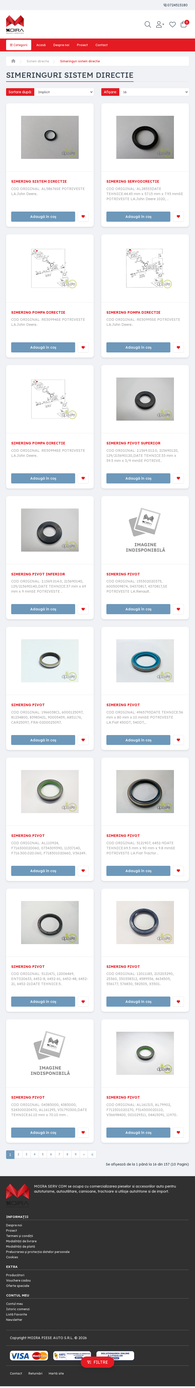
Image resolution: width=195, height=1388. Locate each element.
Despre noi (66, 45)
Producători (16, 1279)
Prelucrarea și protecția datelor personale (41, 1256)
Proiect (88, 45)
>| (94, 1160)
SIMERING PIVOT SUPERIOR (136, 443)
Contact (109, 45)
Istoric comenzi (19, 1312)
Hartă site (60, 1375)
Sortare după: (20, 91)
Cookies (13, 1261)
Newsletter (15, 1322)
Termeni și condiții (21, 1241)
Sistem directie (39, 61)
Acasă (43, 45)
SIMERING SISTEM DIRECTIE (42, 180)
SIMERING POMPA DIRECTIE (41, 312)
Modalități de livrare (23, 1246)
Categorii (19, 45)
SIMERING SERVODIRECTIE (135, 180)
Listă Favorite (18, 1317)
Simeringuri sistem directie (84, 61)
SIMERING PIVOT (124, 575)
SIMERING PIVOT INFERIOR (41, 575)
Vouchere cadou (20, 1284)
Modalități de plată (22, 1251)
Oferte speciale (19, 1289)
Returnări (37, 1375)
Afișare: (110, 91)
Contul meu (15, 1307)
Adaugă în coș (43, 216)
